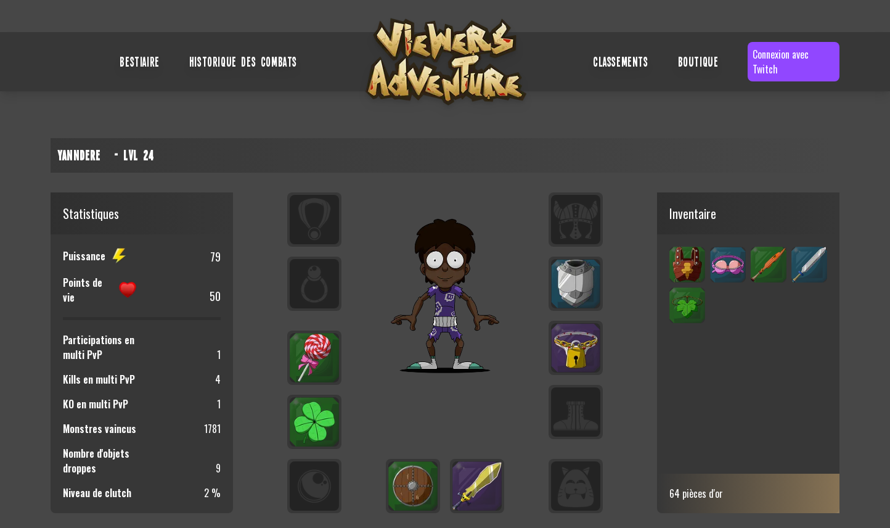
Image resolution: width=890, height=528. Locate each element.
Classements (620, 61)
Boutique (698, 61)
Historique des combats (243, 61)
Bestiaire (139, 61)
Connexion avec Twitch (781, 61)
